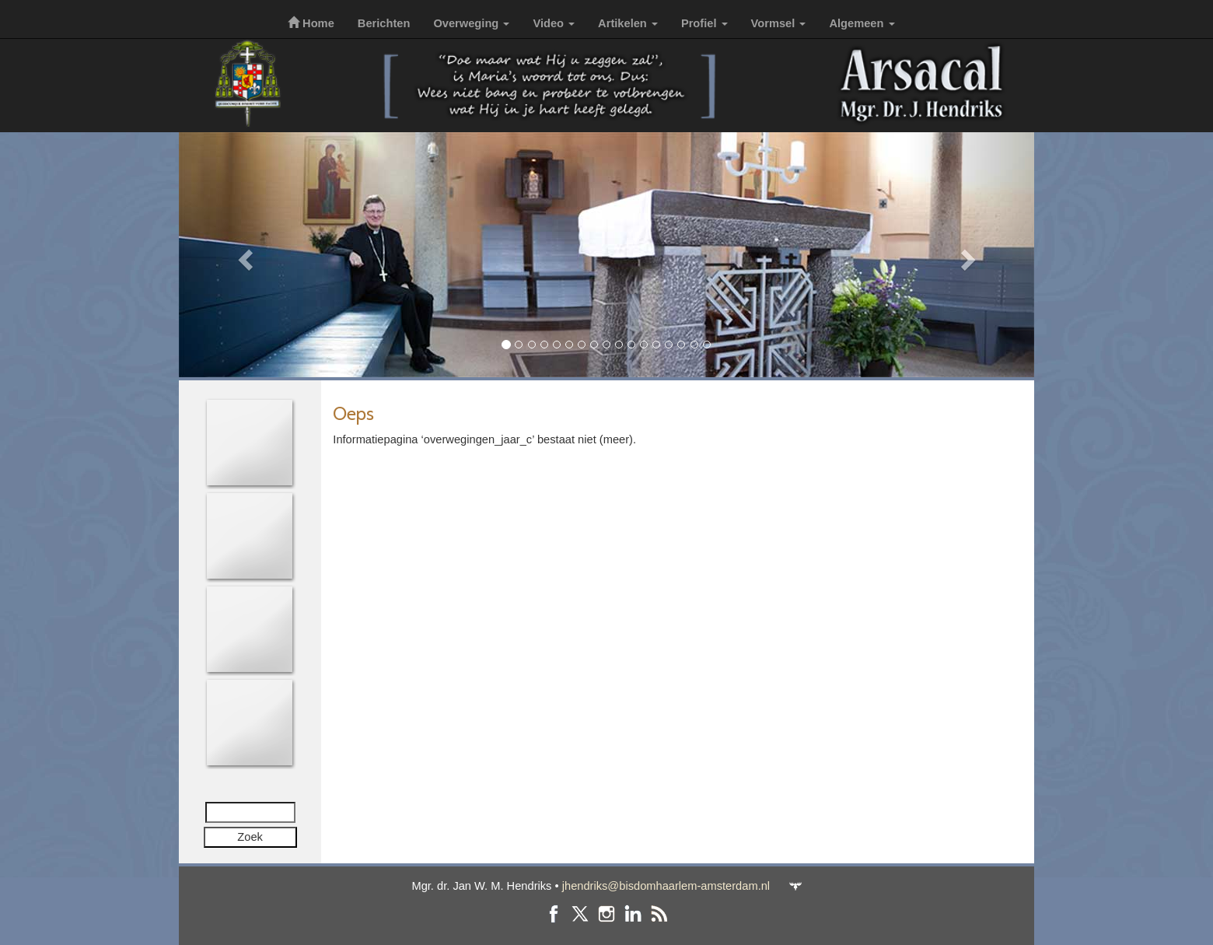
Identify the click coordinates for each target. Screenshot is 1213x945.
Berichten (384, 23)
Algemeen (861, 23)
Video (554, 23)
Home (311, 23)
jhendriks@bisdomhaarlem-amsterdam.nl (666, 886)
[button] (243, 254)
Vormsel (778, 23)
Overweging (471, 23)
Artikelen (628, 23)
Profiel (704, 23)
